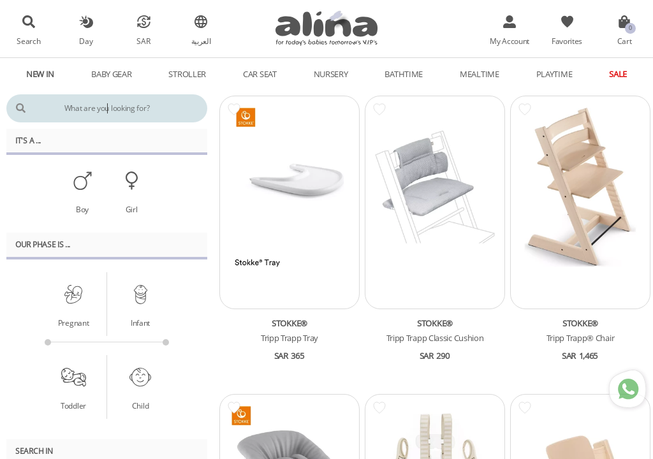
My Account (509, 41)
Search (28, 41)
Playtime (554, 74)
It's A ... (28, 140)
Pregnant (73, 322)
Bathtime (404, 74)
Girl (132, 209)
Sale (618, 74)
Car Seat (260, 74)
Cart (624, 41)
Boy (82, 209)
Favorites (567, 41)
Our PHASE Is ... (42, 244)
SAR (143, 41)
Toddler (73, 405)
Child (140, 405)
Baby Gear (111, 74)
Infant (140, 322)
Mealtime (479, 74)
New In (40, 74)
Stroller (187, 74)
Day (85, 41)
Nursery (331, 74)
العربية (201, 41)
